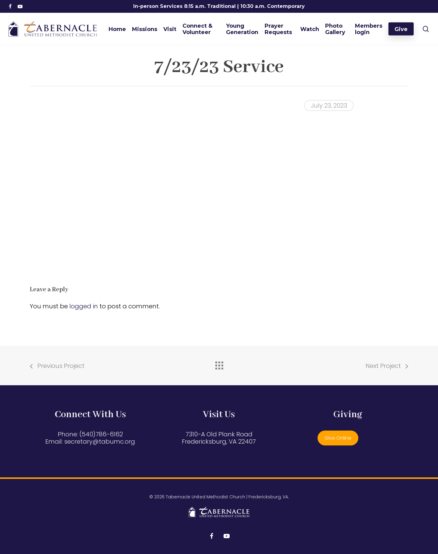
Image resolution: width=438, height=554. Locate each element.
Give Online (338, 438)
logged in (83, 306)
